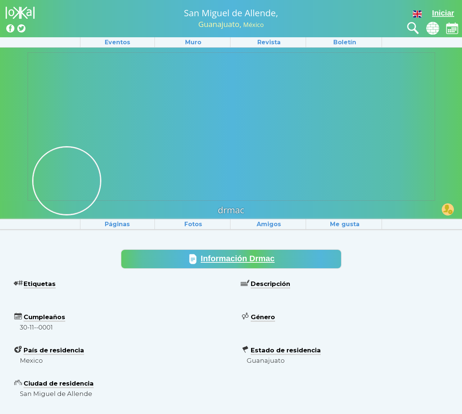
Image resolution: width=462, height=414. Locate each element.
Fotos (193, 224)
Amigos (269, 224)
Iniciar (443, 13)
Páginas (117, 224)
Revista (269, 42)
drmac (231, 210)
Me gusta (344, 224)
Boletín (344, 42)
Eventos (117, 42)
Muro (193, 42)
